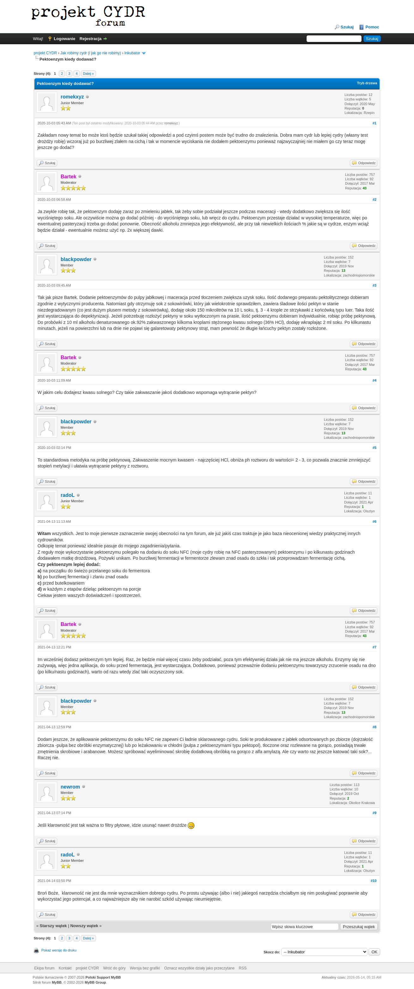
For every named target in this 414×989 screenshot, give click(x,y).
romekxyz (72, 96)
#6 (374, 521)
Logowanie (64, 38)
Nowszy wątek (84, 925)
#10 (373, 881)
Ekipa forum (44, 968)
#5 (374, 448)
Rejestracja (90, 38)
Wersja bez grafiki (145, 968)
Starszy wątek (53, 925)
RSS (243, 968)
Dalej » (88, 73)
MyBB (57, 982)
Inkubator (132, 53)
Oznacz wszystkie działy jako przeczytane (199, 968)
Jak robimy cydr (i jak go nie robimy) (90, 53)
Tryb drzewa (367, 83)
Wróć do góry (114, 968)
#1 (374, 123)
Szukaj (347, 27)
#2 (374, 199)
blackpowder (76, 259)
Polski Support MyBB (103, 977)
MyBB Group (95, 982)
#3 (374, 285)
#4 (374, 380)
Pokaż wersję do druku (58, 950)
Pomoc (372, 27)
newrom (70, 786)
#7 (374, 647)
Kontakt (65, 968)
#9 (374, 813)
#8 (374, 727)
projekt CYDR (45, 53)
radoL (68, 495)
